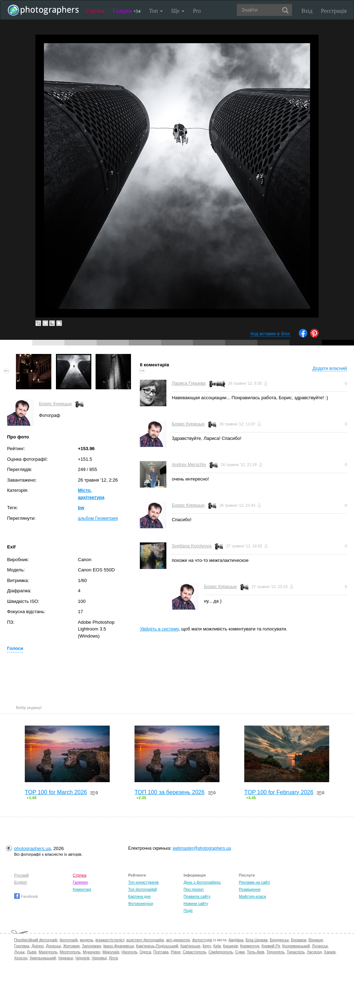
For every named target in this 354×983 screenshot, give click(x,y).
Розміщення (250, 889)
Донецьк (53, 946)
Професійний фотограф (35, 940)
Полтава (161, 952)
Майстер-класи (252, 896)
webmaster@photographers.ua (202, 848)
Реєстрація (334, 11)
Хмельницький (43, 958)
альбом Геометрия (98, 518)
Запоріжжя (91, 946)
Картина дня (139, 896)
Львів (31, 952)
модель (86, 940)
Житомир (71, 946)
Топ (156, 11)
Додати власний (330, 368)
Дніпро (38, 946)
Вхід (307, 11)
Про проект (193, 889)
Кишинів (230, 946)
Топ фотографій (142, 889)
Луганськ (320, 946)
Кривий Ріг (271, 946)
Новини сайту (195, 903)
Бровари (299, 940)
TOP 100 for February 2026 (278, 792)
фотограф (68, 940)
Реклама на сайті (254, 882)
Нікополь (129, 952)
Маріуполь (48, 952)
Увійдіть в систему (159, 629)
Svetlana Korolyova (191, 545)
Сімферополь (221, 952)
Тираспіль (296, 952)
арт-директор (178, 940)
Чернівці (99, 958)
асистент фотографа (145, 940)
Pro (197, 11)
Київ (217, 946)
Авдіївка (236, 940)
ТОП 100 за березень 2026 (170, 792)
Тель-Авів (255, 952)
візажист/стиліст (109, 940)
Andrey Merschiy (189, 464)
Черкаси (65, 958)
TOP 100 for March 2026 (56, 792)
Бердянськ (279, 940)
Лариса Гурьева (188, 383)
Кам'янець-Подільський (157, 946)
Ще (177, 11)
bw (81, 507)
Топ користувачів (143, 882)
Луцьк (19, 952)
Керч (206, 946)
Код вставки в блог (270, 333)
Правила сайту (196, 896)
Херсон (20, 958)
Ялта (113, 958)
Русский (21, 875)
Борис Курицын (55, 403)
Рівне (176, 952)
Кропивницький (296, 946)
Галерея (127, 11)
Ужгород (314, 952)
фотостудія (202, 940)
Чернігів (82, 958)
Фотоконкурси (140, 903)
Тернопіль (276, 952)
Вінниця (316, 940)
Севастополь (194, 952)
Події (188, 910)
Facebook (26, 896)
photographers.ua (32, 848)
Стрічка (95, 11)
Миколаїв (110, 952)
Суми (240, 952)
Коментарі (82, 889)
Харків (330, 952)
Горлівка (21, 946)
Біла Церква (257, 940)
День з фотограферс (202, 882)
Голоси (15, 648)
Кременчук (249, 946)
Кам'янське (191, 946)
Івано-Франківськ (118, 946)
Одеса (145, 952)
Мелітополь (70, 952)
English (20, 882)
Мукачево (91, 952)
